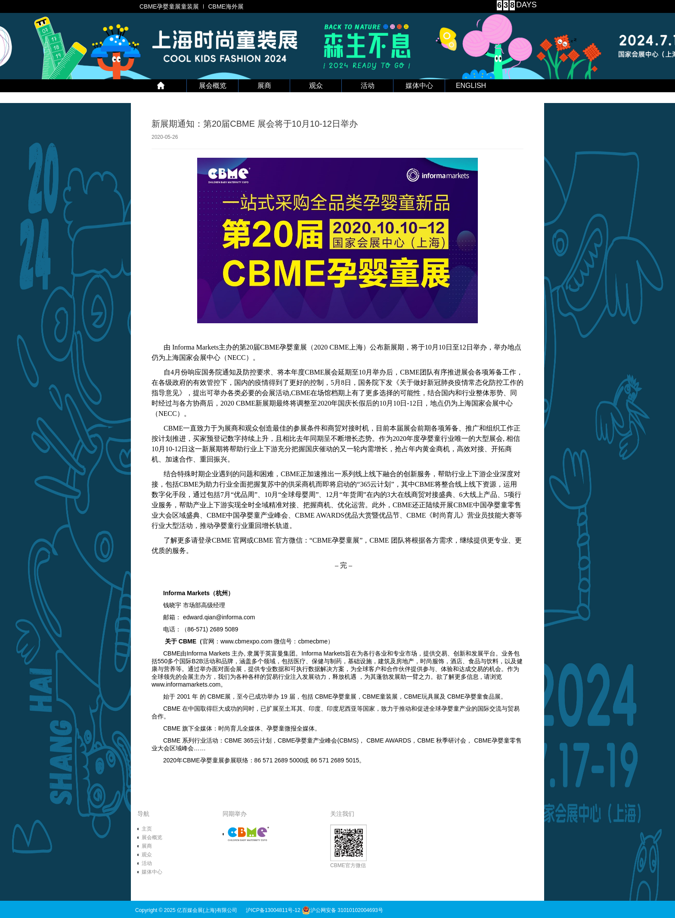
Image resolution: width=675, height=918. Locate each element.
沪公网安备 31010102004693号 (342, 910)
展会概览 (212, 85)
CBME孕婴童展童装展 (169, 6)
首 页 (161, 85)
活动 (368, 85)
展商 (264, 85)
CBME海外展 (225, 6)
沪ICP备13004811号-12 (273, 910)
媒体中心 (419, 85)
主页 (147, 829)
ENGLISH (471, 85)
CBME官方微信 (348, 846)
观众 (316, 85)
